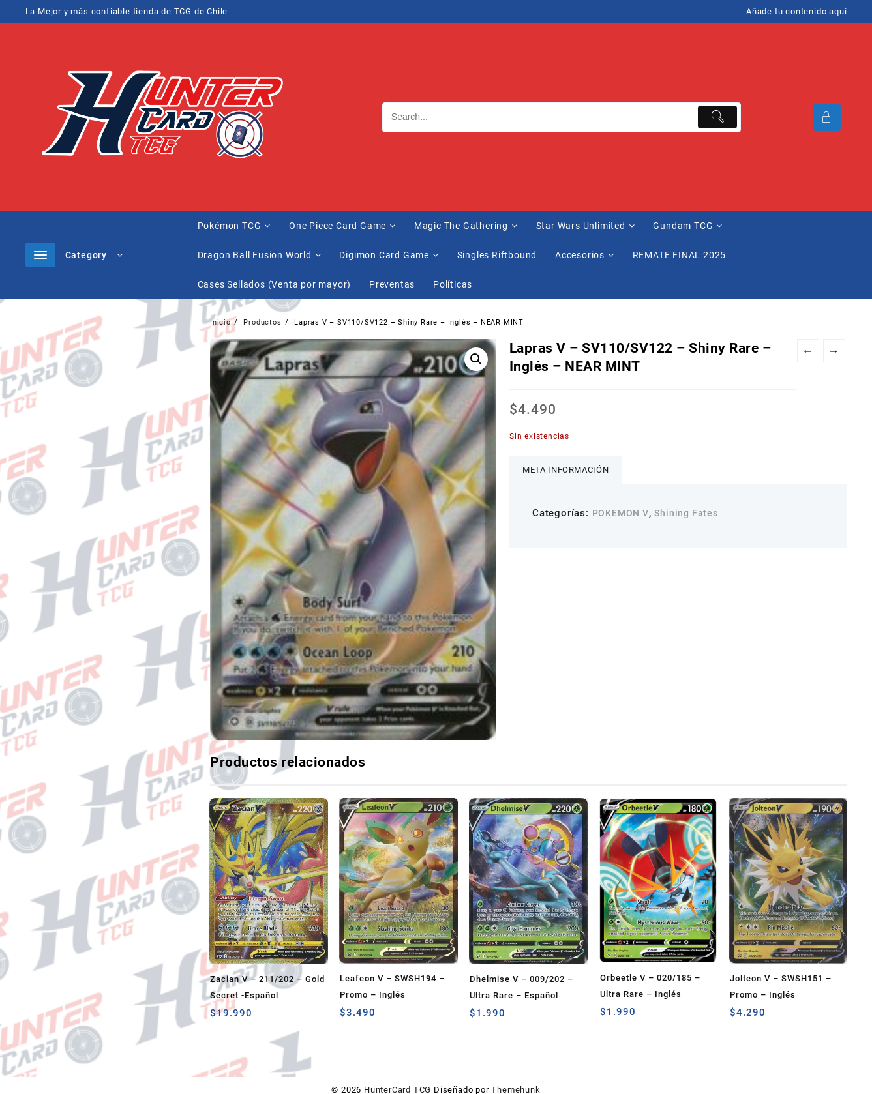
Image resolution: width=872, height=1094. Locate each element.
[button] (476, 359)
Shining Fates (685, 513)
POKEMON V (620, 513)
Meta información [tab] (565, 470)
